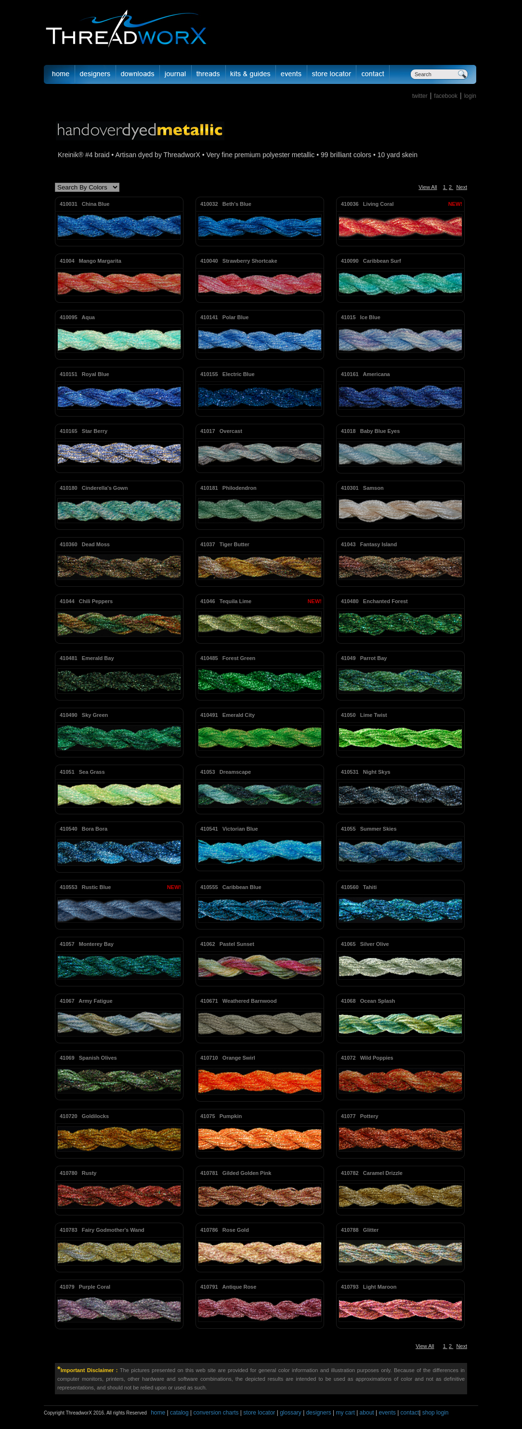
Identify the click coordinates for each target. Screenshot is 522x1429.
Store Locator (331, 74)
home (158, 1412)
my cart (345, 1412)
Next (461, 187)
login (470, 96)
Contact (373, 74)
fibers (209, 74)
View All (427, 187)
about (367, 1412)
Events (291, 74)
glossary (290, 1412)
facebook (445, 96)
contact (410, 1412)
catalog (179, 1412)
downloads (138, 74)
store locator (259, 1412)
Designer (95, 74)
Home (59, 74)
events (386, 1412)
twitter (420, 96)
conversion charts (215, 1412)
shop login (434, 1412)
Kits (251, 74)
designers (318, 1412)
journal (176, 74)
